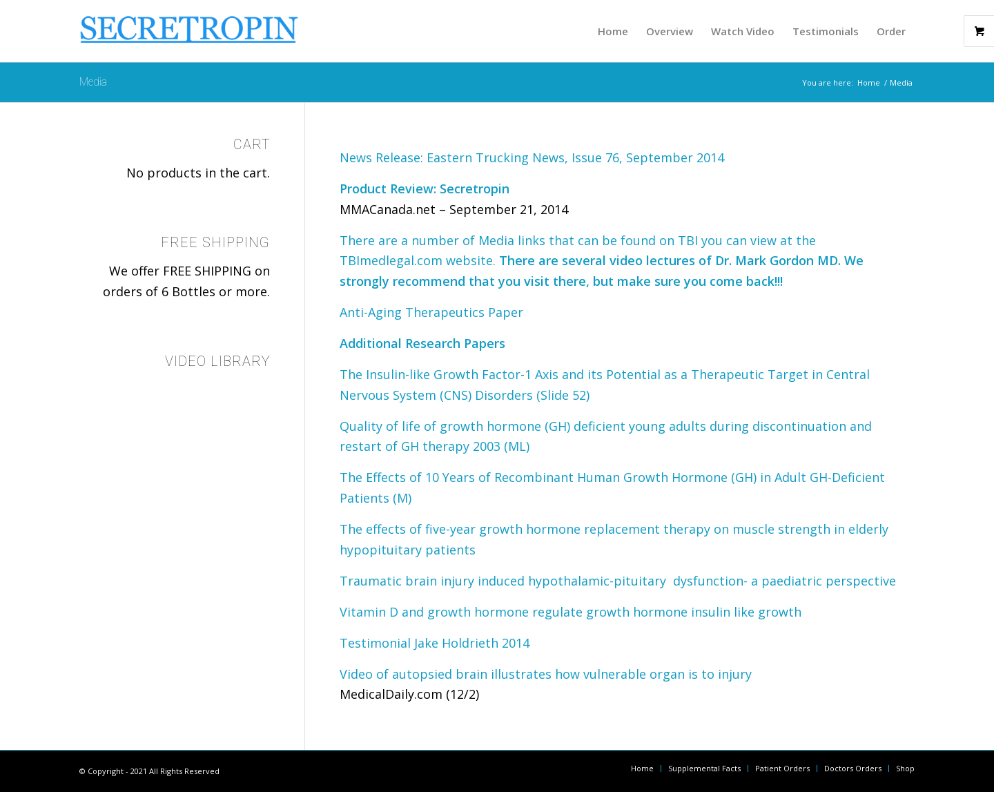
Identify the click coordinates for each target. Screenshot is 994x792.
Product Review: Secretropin (424, 188)
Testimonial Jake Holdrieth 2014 (434, 643)
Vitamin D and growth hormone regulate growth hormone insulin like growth (570, 611)
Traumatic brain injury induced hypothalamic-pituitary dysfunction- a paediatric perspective (618, 580)
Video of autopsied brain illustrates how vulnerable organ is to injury (546, 674)
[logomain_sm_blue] (189, 34)
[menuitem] (613, 31)
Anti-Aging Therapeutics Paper (431, 312)
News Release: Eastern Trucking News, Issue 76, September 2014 (532, 157)
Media (93, 81)
